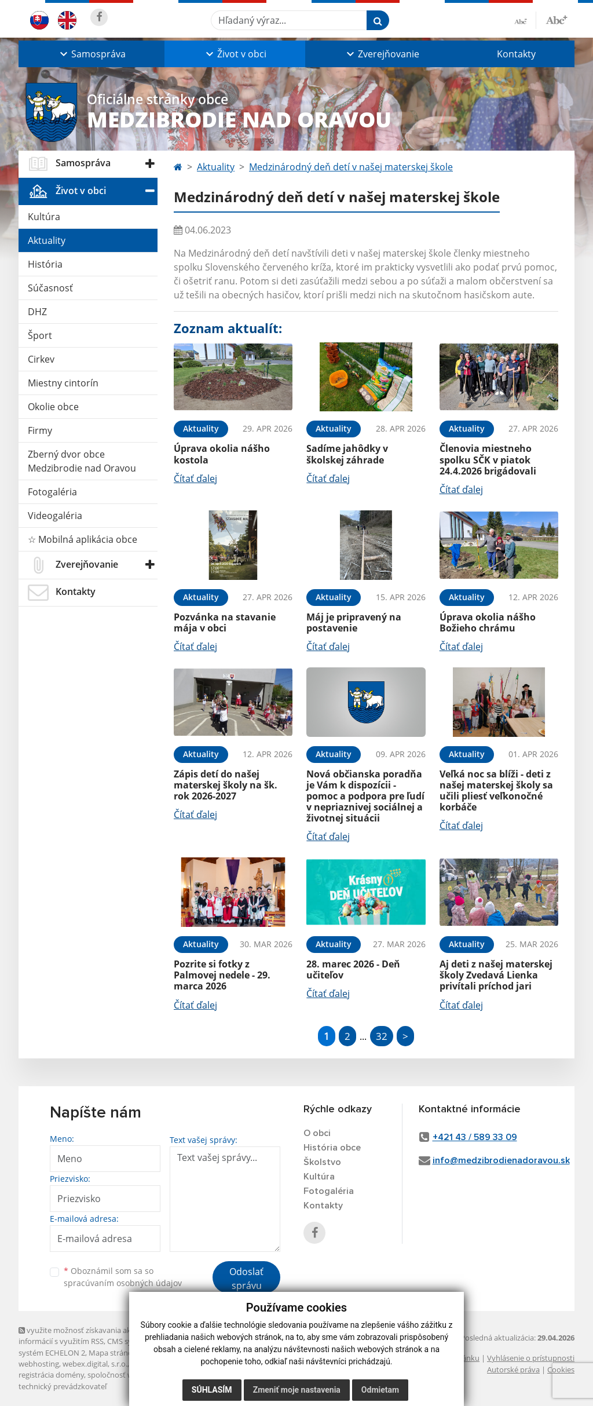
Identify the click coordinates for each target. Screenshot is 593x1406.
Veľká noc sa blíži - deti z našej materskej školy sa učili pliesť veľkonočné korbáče (496, 791)
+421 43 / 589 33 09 (475, 1137)
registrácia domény (51, 1375)
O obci (317, 1133)
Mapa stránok (113, 1352)
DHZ (37, 311)
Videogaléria (55, 515)
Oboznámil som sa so (123, 1276)
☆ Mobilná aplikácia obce (82, 539)
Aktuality (46, 240)
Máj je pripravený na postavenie (353, 622)
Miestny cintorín (63, 383)
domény (145, 1363)
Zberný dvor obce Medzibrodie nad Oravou (82, 461)
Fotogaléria (52, 491)
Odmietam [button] (380, 1389)
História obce (332, 1147)
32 (381, 1036)
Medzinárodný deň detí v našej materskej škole (351, 166)
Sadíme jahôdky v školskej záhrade (347, 454)
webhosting (39, 1363)
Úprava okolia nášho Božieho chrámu (488, 622)
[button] (91, 54)
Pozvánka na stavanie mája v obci (225, 622)
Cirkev (41, 359)
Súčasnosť (50, 288)
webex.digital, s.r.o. (95, 1363)
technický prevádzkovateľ (63, 1386)
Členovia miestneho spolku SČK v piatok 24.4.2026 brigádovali (488, 459)
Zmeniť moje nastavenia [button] (297, 1389)
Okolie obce (53, 406)
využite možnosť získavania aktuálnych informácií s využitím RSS (90, 1335)
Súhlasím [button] (212, 1389)
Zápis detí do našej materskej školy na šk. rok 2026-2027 (225, 785)
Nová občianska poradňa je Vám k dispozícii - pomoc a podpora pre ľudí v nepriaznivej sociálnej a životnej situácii (365, 796)
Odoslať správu (246, 1278)
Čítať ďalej (195, 478)
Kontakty (516, 54)
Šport (40, 335)
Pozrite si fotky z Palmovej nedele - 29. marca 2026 (222, 975)
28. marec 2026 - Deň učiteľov (353, 969)
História (45, 264)
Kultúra (44, 216)
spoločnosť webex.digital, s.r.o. (139, 1375)
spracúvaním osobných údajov (123, 1282)
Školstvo (322, 1162)
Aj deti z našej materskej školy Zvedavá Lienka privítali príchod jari (496, 975)
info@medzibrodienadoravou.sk (501, 1160)
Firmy (40, 430)
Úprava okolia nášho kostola (222, 454)
